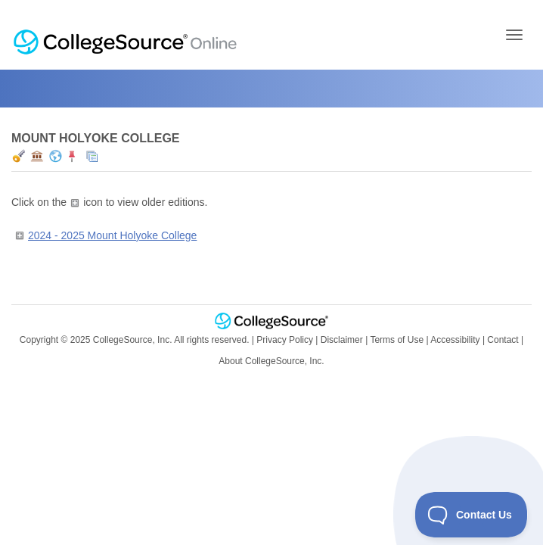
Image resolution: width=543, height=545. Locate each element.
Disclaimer (342, 340)
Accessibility (454, 340)
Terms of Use (397, 340)
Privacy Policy (284, 340)
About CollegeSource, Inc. (271, 361)
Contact (502, 340)
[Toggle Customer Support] (471, 514)
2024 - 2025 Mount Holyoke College (112, 235)
